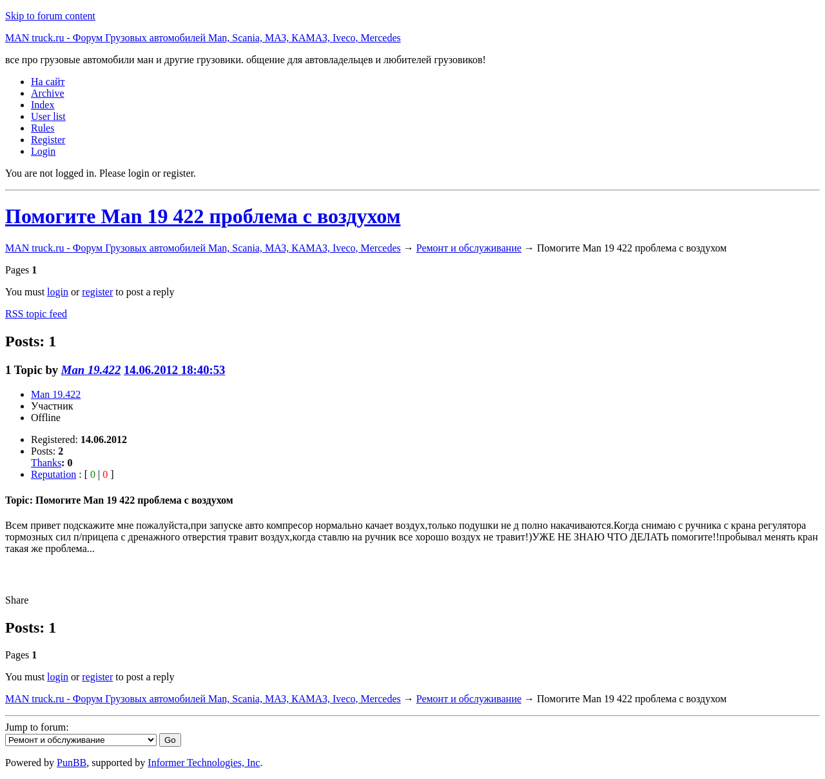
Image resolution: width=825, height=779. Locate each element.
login (57, 291)
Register (48, 139)
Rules (42, 128)
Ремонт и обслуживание (468, 247)
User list (48, 116)
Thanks (46, 462)
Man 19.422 (91, 370)
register (97, 291)
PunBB (71, 762)
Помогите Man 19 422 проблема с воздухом (202, 216)
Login (43, 151)
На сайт (48, 81)
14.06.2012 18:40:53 (174, 370)
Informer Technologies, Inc (204, 762)
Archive (47, 93)
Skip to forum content (50, 15)
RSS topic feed (36, 313)
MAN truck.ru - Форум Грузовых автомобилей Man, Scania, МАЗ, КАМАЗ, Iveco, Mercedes (203, 37)
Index (42, 104)
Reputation (53, 474)
